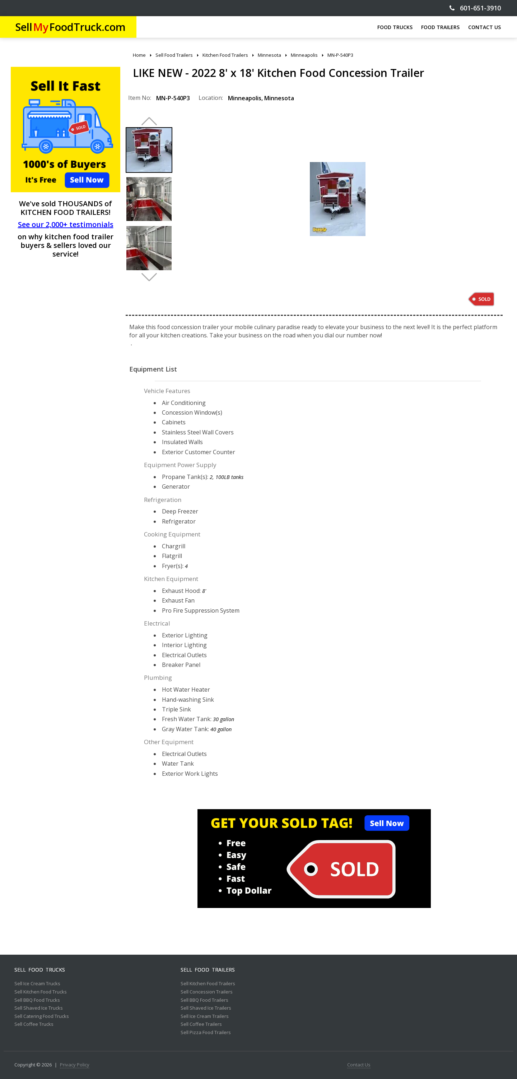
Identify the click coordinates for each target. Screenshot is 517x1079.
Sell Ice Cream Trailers (205, 1016)
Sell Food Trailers (208, 970)
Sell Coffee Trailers (201, 1024)
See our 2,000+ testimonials (65, 224)
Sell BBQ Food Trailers (204, 1000)
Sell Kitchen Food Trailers (208, 984)
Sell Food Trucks (39, 970)
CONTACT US (484, 27)
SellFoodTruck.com (70, 26)
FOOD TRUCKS (395, 27)
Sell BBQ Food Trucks (37, 1000)
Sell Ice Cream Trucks (37, 984)
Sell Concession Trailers (207, 992)
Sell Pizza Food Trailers (206, 1033)
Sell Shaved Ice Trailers (206, 1008)
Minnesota (279, 98)
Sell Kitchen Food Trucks (40, 992)
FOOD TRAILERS (440, 27)
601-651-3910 (475, 8)
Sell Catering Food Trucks (41, 1016)
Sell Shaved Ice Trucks (38, 1008)
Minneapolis (244, 98)
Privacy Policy (74, 1065)
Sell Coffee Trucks (33, 1024)
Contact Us (359, 1065)
